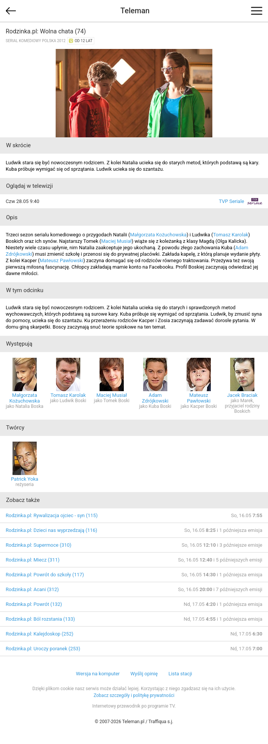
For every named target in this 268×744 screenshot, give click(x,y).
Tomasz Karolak (230, 235)
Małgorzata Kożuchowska (158, 235)
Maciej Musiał (116, 241)
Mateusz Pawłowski (61, 260)
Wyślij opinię (143, 673)
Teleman (135, 10)
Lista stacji (180, 673)
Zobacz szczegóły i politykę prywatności (134, 695)
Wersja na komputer (98, 673)
